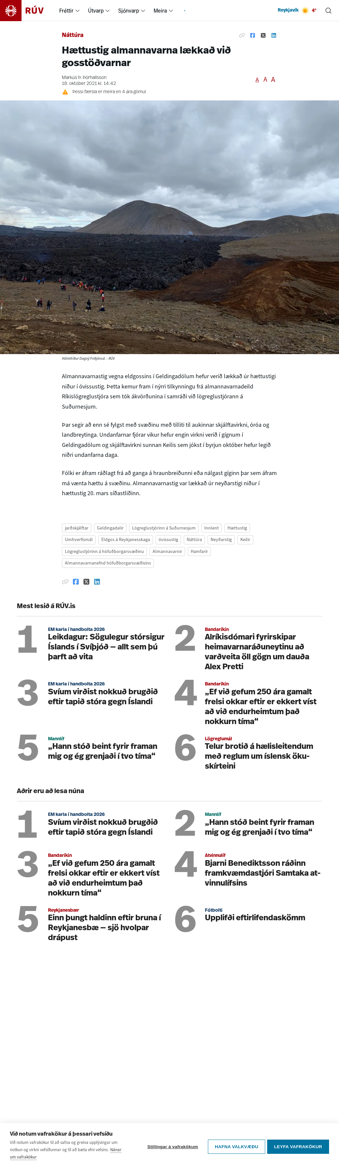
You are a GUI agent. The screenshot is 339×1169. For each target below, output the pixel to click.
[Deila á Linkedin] (273, 36)
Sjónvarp (128, 10)
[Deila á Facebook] (252, 36)
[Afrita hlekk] (242, 36)
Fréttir (66, 10)
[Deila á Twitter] (263, 36)
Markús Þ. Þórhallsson (84, 77)
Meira (160, 10)
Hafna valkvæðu (235, 1146)
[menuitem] (77, 10)
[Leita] (328, 11)
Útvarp (96, 10)
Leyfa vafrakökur (298, 1146)
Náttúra (72, 35)
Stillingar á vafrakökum (171, 1146)
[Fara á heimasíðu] (27, 10)
